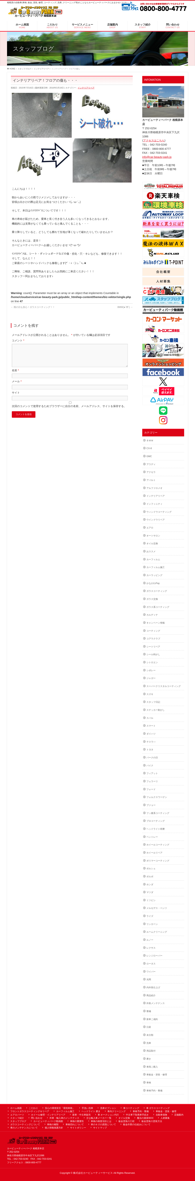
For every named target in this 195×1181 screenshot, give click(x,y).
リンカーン (152, 924)
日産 (148, 1027)
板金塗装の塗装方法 (151, 1121)
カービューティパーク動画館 (48, 1121)
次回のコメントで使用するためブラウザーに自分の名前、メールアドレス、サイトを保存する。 (69, 410)
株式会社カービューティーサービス (93, 1173)
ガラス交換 (152, 599)
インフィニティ (154, 504)
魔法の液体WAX (145, 1118)
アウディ (151, 464)
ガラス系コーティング (157, 607)
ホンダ (149, 884)
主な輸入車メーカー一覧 (98, 1118)
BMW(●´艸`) (125, 307)
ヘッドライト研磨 (155, 829)
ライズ (149, 916)
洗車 (148, 1043)
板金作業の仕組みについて (136, 1124)
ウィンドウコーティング (159, 512)
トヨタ (149, 749)
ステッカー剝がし (155, 710)
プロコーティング (155, 821)
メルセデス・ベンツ (156, 908)
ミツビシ (151, 900)
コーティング (153, 631)
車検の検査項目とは (101, 1121)
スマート (151, 725)
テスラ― (151, 741)
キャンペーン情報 (155, 623)
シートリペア (153, 646)
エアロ (149, 527)
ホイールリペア (154, 852)
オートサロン (153, 535)
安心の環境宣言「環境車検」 (60, 1108)
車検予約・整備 (154, 1090)
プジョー (151, 805)
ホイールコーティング (157, 844)
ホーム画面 (16, 1108)
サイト (16, 397)
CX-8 (149, 448)
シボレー (151, 670)
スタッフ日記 (153, 702)
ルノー (149, 940)
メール (17, 385)
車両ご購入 (152, 1066)
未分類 (149, 1035)
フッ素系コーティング (157, 813)
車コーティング (131, 1108)
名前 (15, 374)
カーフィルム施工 (155, 567)
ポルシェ (151, 868)
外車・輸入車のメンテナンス (64, 1118)
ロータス (151, 963)
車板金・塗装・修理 (156, 1074)
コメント (18, 340)
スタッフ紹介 (17, 1118)
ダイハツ (151, 733)
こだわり (33, 1108)
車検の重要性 (77, 1121)
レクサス (151, 948)
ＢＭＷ (149, 440)
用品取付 (151, 1051)
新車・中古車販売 (81, 1114)
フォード (151, 789)
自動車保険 (161, 1114)
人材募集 (165, 1118)
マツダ (149, 892)
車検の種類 (52, 1124)
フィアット (152, 773)
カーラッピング (154, 575)
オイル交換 (152, 543)
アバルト (151, 480)
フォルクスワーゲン (156, 797)
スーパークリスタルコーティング (163, 686)
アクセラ (151, 472)
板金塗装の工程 (126, 1121)
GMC (149, 456)
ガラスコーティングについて (25, 1124)
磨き (148, 1058)
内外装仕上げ (153, 987)
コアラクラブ (153, 638)
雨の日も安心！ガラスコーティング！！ (33, 307)
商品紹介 (151, 995)
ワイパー (151, 971)
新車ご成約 (152, 1019)
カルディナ (152, 615)
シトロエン (152, 662)
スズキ (149, 694)
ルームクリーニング (156, 932)
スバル (149, 718)
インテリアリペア (86, 88)
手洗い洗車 (87, 1108)
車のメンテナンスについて (24, 1127)
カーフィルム (153, 559)
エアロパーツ (17, 1114)
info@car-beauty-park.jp (157, 157)
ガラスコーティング (156, 591)
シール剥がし (153, 654)
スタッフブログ (18, 1121)
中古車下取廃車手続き (137, 1114)
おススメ (151, 551)
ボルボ (149, 876)
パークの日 (152, 757)
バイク (149, 765)
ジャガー (151, 678)
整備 (148, 1011)
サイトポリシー (78, 1127)
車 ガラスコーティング (158, 1108)
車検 (148, 1082)
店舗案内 (178, 1114)
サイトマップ (100, 1127)
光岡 (148, 979)
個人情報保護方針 (54, 1127)
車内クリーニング (116, 1111)
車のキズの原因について (103, 1124)
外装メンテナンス (155, 1003)
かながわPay (153, 583)
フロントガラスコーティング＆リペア (29, 1111)
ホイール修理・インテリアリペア (48, 1114)
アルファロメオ (154, 488)
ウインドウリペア (155, 519)
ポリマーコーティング (157, 860)
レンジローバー (154, 955)
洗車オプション (108, 1108)
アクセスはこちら (154, 140)
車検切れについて (75, 1124)
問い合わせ (36, 1118)
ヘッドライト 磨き (91, 1111)
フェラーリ (152, 781)
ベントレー (152, 837)
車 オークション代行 (108, 1114)
